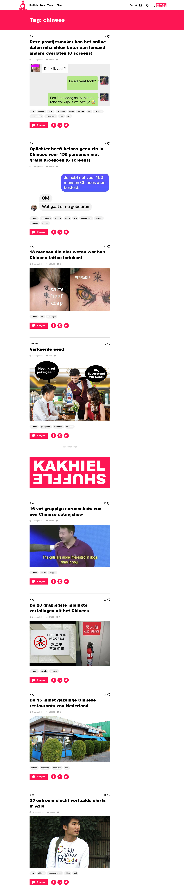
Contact (133, 5)
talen (61, 116)
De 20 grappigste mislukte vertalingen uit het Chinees (59, 608)
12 (107, 246)
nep (75, 218)
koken (67, 218)
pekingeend (45, 427)
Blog (42, 5)
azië (32, 873)
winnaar (45, 223)
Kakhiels (33, 5)
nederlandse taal (55, 873)
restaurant (58, 427)
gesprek (81, 111)
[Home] (23, 5)
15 (107, 503)
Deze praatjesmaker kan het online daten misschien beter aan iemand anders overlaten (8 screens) (68, 47)
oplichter (99, 218)
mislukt (44, 671)
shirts (67, 873)
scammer (34, 223)
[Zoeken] (153, 5)
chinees (41, 111)
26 (107, 795)
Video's (50, 5)
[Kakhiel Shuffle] (161, 5)
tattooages (51, 317)
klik (89, 111)
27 (107, 600)
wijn (68, 116)
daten (51, 111)
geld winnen (46, 218)
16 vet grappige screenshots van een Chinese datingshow (65, 511)
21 (107, 694)
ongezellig (45, 768)
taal (75, 873)
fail (42, 317)
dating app (61, 111)
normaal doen (36, 116)
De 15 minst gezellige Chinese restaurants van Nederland (63, 702)
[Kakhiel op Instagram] (141, 5)
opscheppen (51, 116)
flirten (71, 111)
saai (66, 768)
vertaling (54, 671)
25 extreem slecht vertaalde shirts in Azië (68, 803)
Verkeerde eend (47, 349)
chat (32, 111)
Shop (59, 5)
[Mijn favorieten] (147, 5)
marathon (98, 111)
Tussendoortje (70, 447)
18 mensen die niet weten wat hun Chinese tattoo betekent (67, 254)
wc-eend (69, 427)
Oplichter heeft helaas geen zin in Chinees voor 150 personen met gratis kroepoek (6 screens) (66, 154)
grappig (53, 573)
